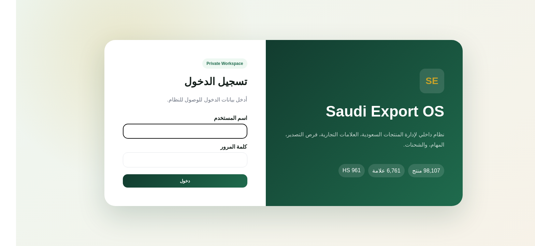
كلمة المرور (217, 147)
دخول (169, 180)
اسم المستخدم (214, 118)
